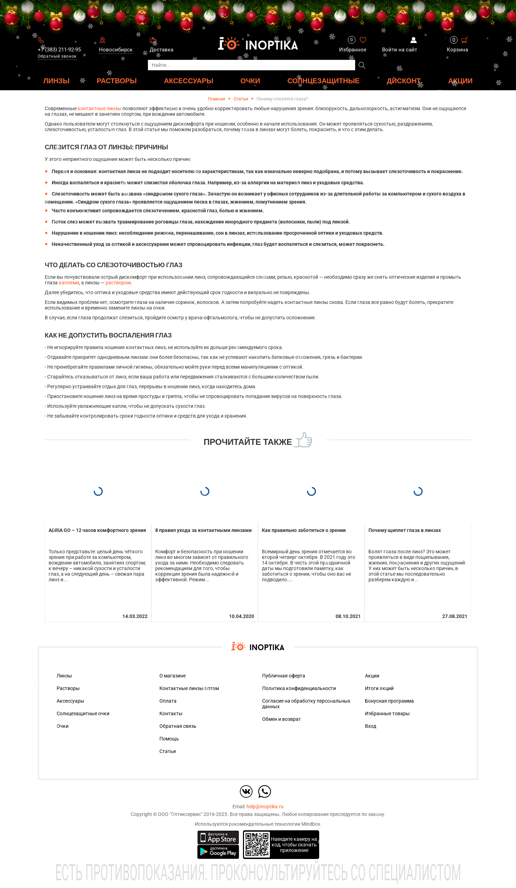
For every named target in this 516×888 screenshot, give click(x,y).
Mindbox (310, 824)
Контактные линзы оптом (189, 688)
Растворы (68, 688)
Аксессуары (70, 701)
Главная (216, 98)
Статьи (241, 98)
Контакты (170, 713)
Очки (63, 726)
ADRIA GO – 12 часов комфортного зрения (97, 530)
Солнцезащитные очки (83, 713)
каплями (69, 282)
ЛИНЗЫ (56, 80)
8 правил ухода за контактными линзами (203, 530)
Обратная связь (177, 726)
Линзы (64, 676)
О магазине (172, 676)
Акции (460, 80)
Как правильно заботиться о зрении (304, 530)
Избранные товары (387, 713)
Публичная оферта (283, 676)
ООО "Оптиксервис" (180, 814)
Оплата (168, 701)
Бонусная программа (389, 701)
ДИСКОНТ (404, 80)
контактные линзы (99, 108)
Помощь (169, 738)
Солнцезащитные (323, 80)
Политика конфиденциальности (299, 688)
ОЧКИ (250, 80)
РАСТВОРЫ (117, 80)
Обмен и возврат (281, 719)
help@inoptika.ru (265, 806)
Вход (370, 726)
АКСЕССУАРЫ (188, 80)
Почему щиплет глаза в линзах (404, 530)
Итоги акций (379, 688)
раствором (118, 282)
